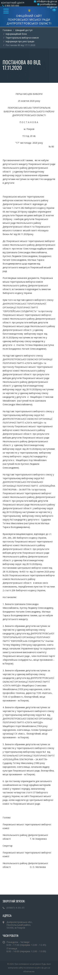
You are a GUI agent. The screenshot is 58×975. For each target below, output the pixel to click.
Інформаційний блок (16, 33)
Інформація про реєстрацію (20, 41)
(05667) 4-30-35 (15, 907)
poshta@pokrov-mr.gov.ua (48, 5)
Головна (7, 30)
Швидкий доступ (23, 30)
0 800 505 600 (12, 5)
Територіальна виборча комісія (22, 37)
